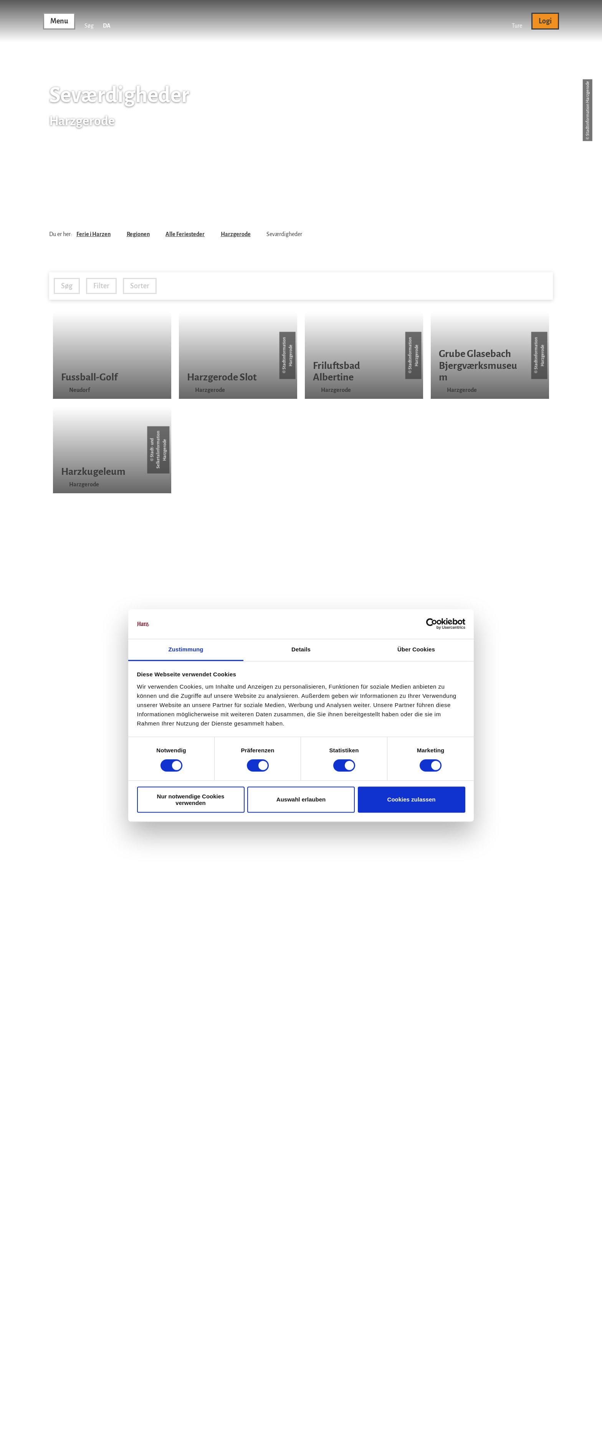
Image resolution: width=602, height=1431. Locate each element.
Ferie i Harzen (93, 234)
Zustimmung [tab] (186, 649)
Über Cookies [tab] (416, 649)
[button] (517, 21)
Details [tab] (301, 649)
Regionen (138, 234)
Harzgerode (236, 234)
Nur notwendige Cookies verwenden (191, 799)
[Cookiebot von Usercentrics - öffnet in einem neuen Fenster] (431, 624)
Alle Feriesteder (185, 234)
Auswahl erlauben (301, 799)
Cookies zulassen (411, 799)
